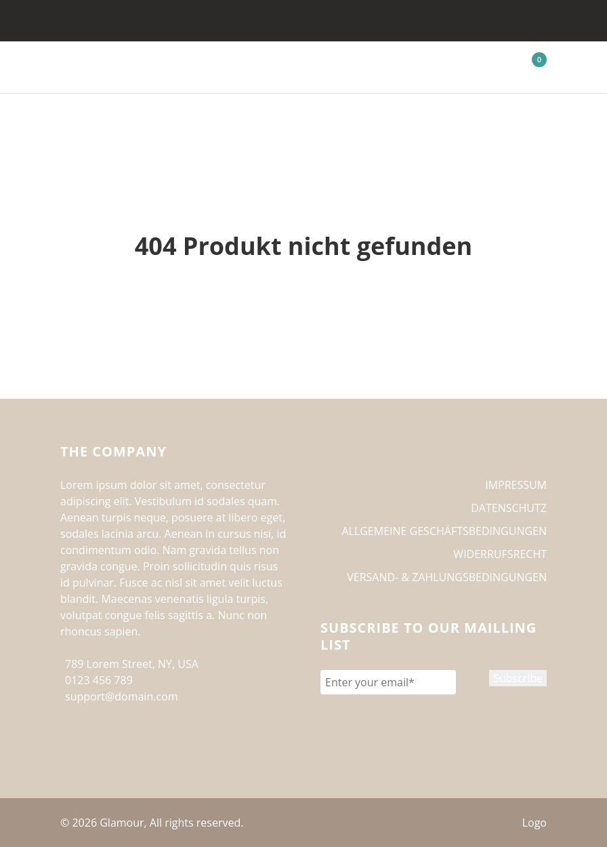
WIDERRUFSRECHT (500, 554)
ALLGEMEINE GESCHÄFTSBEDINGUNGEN (444, 531)
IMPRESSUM (516, 484)
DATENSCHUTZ (509, 507)
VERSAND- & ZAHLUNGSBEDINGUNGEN (447, 577)
